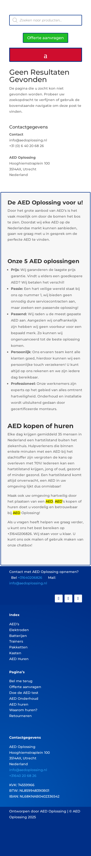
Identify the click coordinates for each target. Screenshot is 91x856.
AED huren (18, 704)
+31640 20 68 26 (22, 775)
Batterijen (18, 636)
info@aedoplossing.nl (28, 583)
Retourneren (20, 716)
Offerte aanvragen (45, 38)
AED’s (14, 624)
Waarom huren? (23, 710)
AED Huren (19, 659)
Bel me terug (21, 681)
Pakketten (18, 647)
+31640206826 (30, 577)
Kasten (15, 653)
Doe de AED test (23, 692)
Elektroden (19, 630)
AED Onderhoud (23, 698)
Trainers (16, 641)
